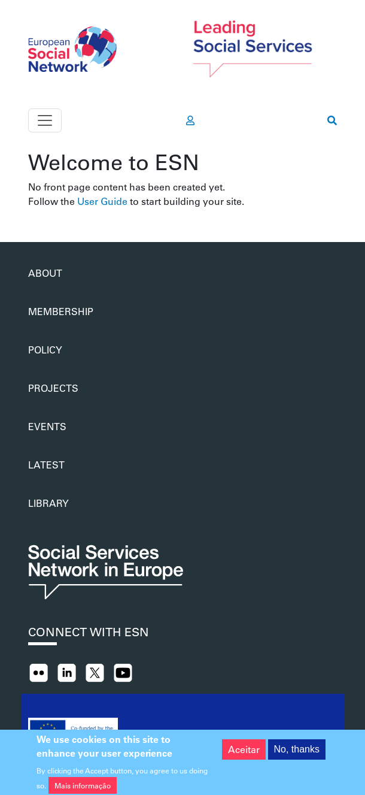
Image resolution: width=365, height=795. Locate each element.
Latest (46, 464)
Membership (60, 311)
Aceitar (244, 752)
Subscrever (33, 213)
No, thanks (297, 752)
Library (48, 503)
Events (47, 426)
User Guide (102, 201)
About (45, 273)
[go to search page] (332, 120)
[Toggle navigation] (45, 120)
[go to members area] (190, 120)
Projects (53, 388)
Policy (45, 349)
